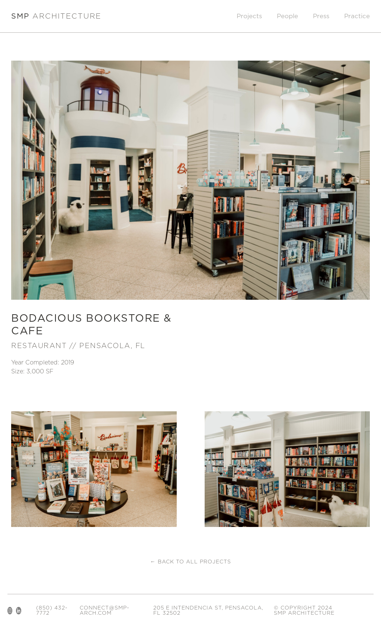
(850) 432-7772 (52, 610)
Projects (249, 16)
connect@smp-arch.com (104, 610)
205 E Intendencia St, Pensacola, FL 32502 (208, 610)
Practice (357, 16)
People (287, 16)
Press (321, 16)
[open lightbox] (94, 469)
